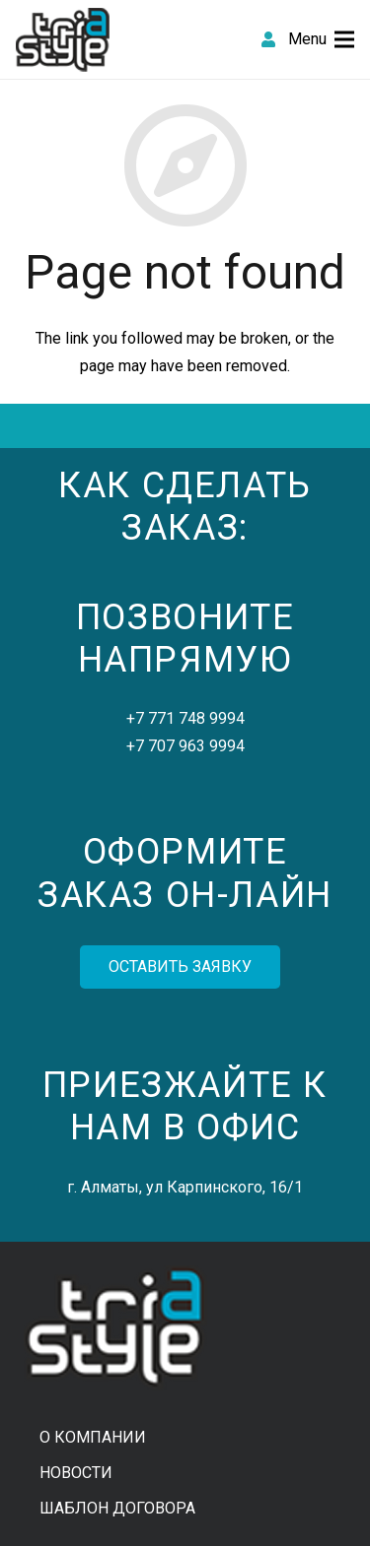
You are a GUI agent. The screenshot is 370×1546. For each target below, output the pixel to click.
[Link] (63, 40)
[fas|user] (268, 39)
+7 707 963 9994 (185, 746)
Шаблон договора (117, 1508)
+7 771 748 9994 (185, 718)
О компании (92, 1437)
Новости (75, 1472)
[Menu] (321, 39)
